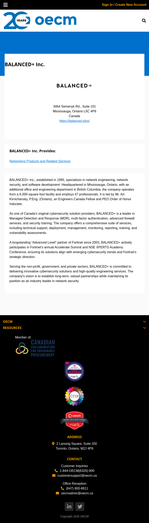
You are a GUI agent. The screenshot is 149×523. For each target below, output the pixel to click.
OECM (84, 516)
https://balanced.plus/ (74, 121)
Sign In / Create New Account (124, 4)
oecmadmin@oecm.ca (74, 493)
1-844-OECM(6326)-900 (75, 470)
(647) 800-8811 (74, 488)
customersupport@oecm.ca (74, 475)
